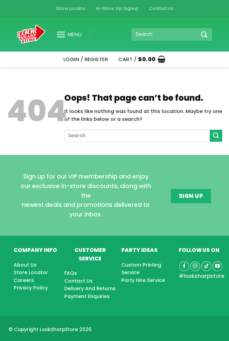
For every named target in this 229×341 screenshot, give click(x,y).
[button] (66, 34)
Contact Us (161, 8)
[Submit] (204, 34)
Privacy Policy (31, 287)
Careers (24, 280)
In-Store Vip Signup (117, 8)
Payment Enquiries (87, 296)
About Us (25, 264)
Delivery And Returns (90, 288)
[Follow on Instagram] (195, 266)
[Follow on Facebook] (184, 266)
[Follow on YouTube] (217, 266)
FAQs (70, 273)
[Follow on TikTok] (206, 266)
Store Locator (71, 8)
